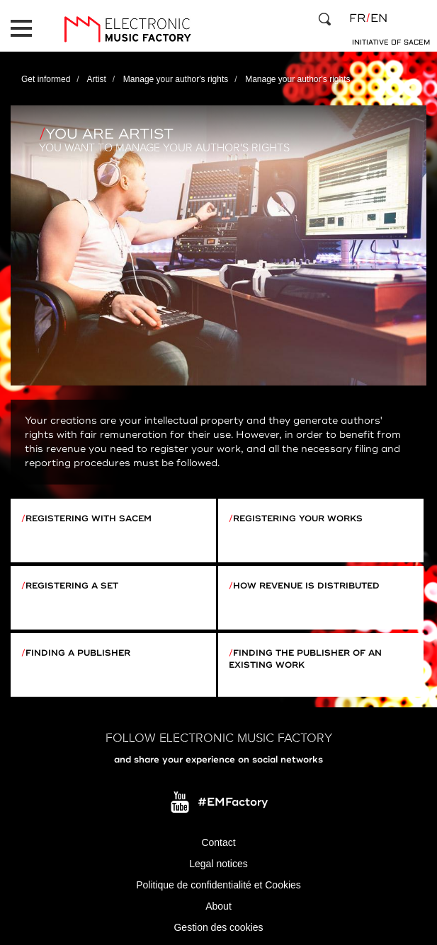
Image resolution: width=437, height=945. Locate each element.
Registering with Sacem (88, 519)
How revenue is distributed (306, 586)
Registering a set (71, 586)
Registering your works (298, 519)
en (378, 18)
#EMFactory (233, 802)
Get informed (45, 79)
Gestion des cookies (218, 927)
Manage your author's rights (175, 79)
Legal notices (218, 863)
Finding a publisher (77, 653)
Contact (218, 842)
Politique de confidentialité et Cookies (218, 885)
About (218, 906)
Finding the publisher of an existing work (305, 659)
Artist (96, 79)
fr (357, 18)
